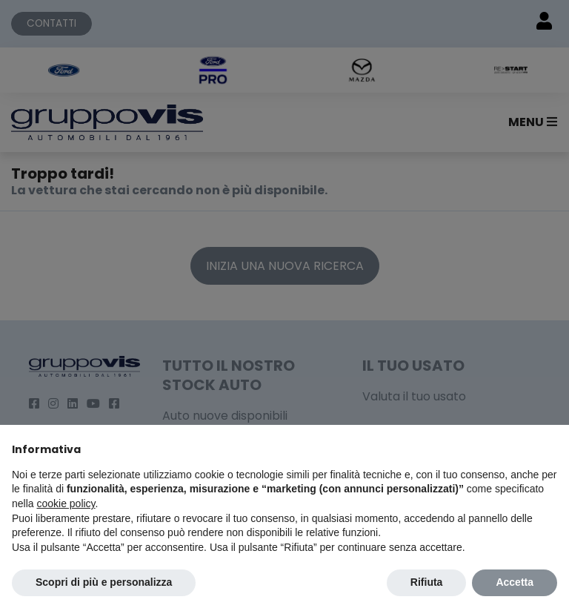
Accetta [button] (514, 582)
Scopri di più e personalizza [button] (104, 582)
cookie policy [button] (65, 503)
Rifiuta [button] (426, 582)
